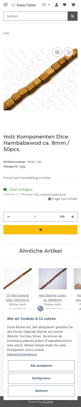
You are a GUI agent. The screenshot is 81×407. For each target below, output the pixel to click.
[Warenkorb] (73, 4)
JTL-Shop (48, 401)
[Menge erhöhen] (72, 216)
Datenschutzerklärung (22, 354)
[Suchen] (35, 16)
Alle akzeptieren (41, 365)
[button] (56, 4)
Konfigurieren (41, 378)
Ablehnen (41, 391)
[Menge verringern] (8, 216)
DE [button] (44, 4)
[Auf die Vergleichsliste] (57, 52)
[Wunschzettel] (64, 4)
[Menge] (35, 216)
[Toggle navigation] (5, 2)
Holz (22, 166)
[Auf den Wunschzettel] (68, 52)
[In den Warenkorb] (40, 229)
